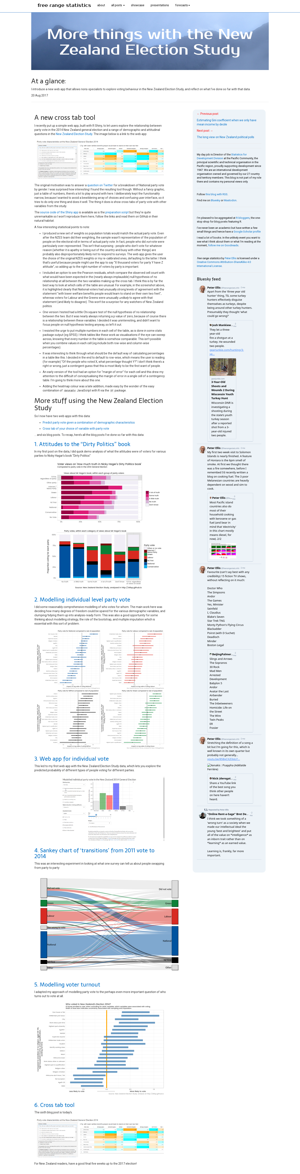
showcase (137, 5)
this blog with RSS (217, 194)
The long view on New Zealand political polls (225, 137)
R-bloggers (243, 217)
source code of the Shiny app (59, 212)
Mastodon (230, 200)
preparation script (117, 212)
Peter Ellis (230, 258)
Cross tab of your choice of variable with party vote (76, 428)
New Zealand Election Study (74, 134)
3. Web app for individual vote (71, 758)
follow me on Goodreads (223, 245)
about (101, 5)
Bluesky (215, 200)
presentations (160, 5)
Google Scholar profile (247, 231)
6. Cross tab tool (54, 1105)
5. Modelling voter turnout (67, 984)
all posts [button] (118, 5)
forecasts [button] (182, 5)
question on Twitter (100, 185)
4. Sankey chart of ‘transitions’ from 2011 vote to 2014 (94, 853)
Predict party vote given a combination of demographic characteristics (89, 422)
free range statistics (64, 5)
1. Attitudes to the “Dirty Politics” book (82, 444)
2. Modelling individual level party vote (82, 599)
